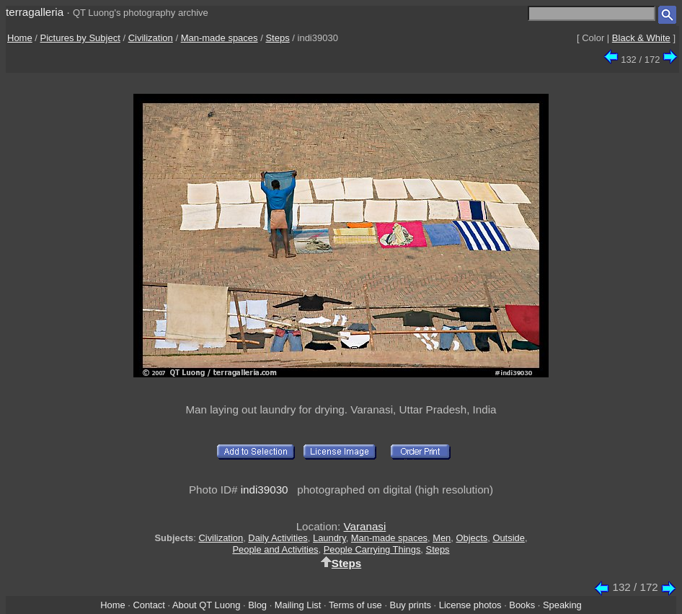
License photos (470, 605)
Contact (148, 605)
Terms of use (355, 605)
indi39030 (264, 489)
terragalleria (34, 12)
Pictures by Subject (80, 37)
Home (19, 37)
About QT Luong (206, 605)
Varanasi (365, 526)
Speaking (562, 605)
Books (522, 605)
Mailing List (298, 605)
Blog (257, 605)
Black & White (641, 37)
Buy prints (410, 605)
